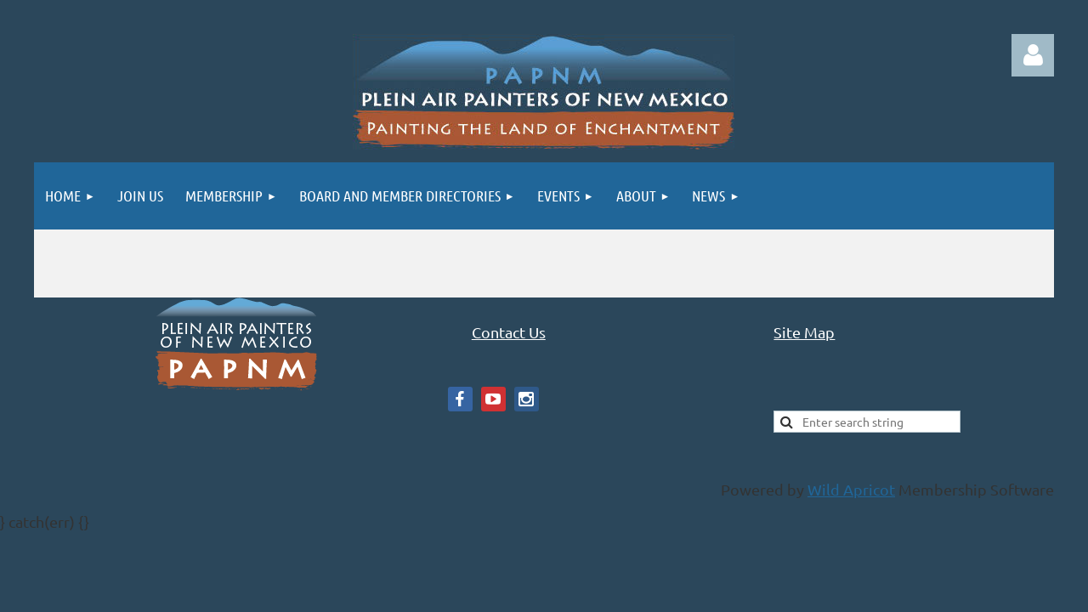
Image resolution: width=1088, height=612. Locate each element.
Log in (1033, 55)
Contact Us (509, 332)
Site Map (804, 332)
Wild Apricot (851, 489)
